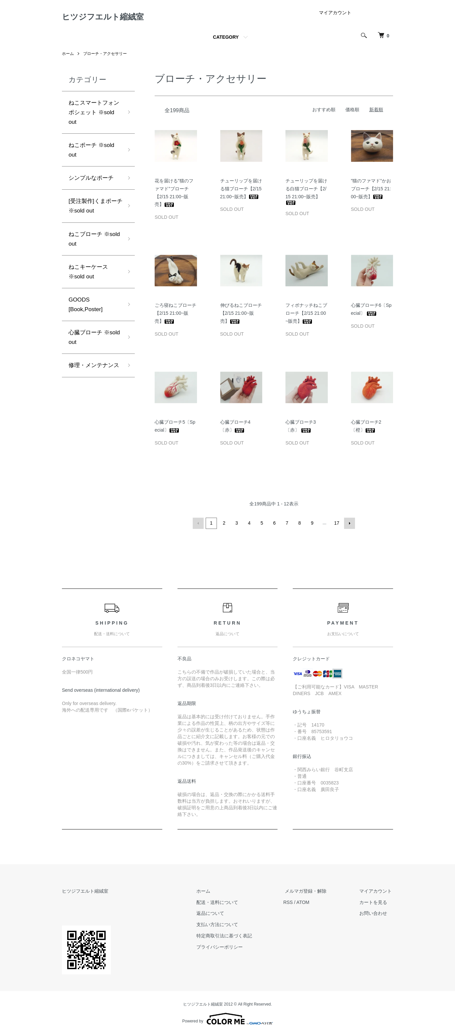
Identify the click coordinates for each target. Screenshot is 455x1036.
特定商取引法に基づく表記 (231, 937)
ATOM (308, 903)
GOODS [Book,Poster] (86, 313)
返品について (217, 915)
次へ (349, 525)
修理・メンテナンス (92, 380)
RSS (294, 903)
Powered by (227, 1020)
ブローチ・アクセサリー (105, 55)
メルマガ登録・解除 (310, 892)
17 (336, 525)
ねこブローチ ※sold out (86, 245)
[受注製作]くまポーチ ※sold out (94, 211)
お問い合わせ (374, 915)
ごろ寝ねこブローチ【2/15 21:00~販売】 (175, 315)
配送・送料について (224, 903)
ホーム (68, 55)
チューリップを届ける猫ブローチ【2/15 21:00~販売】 (241, 190)
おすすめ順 (323, 111)
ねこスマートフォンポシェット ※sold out (92, 114)
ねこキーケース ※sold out (89, 278)
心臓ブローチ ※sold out (86, 346)
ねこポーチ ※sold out (93, 153)
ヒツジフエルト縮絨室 (109, 18)
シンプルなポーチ (92, 182)
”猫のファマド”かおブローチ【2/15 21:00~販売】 (371, 190)
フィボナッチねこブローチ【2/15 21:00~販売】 (306, 315)
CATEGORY (226, 39)
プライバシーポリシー (227, 948)
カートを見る (374, 903)
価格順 (352, 111)
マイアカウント (335, 14)
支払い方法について (224, 925)
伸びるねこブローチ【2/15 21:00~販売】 (241, 315)
